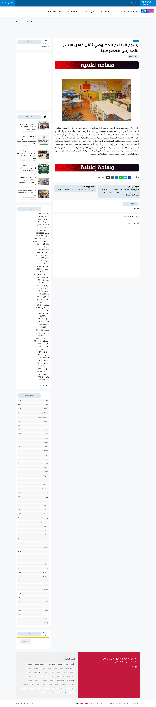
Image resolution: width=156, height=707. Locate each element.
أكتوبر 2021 (45, 369)
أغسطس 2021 (43, 374)
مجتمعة (45, 606)
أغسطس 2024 (43, 275)
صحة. (46, 560)
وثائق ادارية (52, 12)
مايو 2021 (45, 383)
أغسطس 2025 (43, 242)
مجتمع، (45, 597)
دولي (100, 12)
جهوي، (46, 446)
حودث (46, 467)
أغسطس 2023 (43, 308)
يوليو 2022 (45, 344)
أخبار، (46, 404)
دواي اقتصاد (44, 476)
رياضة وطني (44, 522)
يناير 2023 (45, 327)
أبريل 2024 (45, 286)
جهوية (46, 451)
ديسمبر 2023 (44, 297)
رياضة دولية (44, 518)
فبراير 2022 (45, 358)
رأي (47, 497)
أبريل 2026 (45, 219)
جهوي (126, 12)
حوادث (46, 463)
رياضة (106, 12)
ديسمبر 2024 (44, 264)
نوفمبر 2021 (45, 366)
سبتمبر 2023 (44, 305)
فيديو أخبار (45, 585)
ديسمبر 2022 (44, 330)
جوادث (46, 455)
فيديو (46, 581)
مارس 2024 (44, 289)
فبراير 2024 (45, 291)
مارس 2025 (45, 255)
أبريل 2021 (45, 385)
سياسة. (45, 543)
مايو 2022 (45, 350)
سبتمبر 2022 (44, 338)
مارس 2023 (45, 322)
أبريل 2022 (45, 352)
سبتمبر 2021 (44, 372)
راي (47, 501)
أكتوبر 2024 (45, 269)
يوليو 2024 (45, 277)
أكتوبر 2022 (45, 336)
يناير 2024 (45, 294)
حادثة (46, 459)
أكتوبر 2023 (45, 302)
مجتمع (93, 12)
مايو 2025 (45, 250)
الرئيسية (134, 12)
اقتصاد (136, 41)
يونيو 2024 (45, 280)
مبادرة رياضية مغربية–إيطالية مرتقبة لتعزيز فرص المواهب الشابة (27, 193)
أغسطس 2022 (43, 341)
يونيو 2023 (45, 313)
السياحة (45, 421)
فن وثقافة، (44, 577)
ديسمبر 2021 (44, 363)
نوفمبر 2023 (44, 300)
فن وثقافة (84, 12)
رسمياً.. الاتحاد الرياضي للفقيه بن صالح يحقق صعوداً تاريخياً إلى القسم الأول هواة (27, 168)
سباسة (46, 535)
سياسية (45, 547)
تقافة (46, 430)
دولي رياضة (44, 488)
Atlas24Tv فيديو (73, 12)
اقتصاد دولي (44, 413)
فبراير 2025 (45, 258)
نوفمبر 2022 (44, 333)
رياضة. (46, 526)
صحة (46, 551)
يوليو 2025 (45, 244)
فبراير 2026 (45, 225)
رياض (46, 509)
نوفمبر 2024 (44, 266)
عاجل (46, 564)
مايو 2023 (45, 316)
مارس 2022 (45, 355)
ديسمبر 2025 (44, 230)
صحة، (46, 556)
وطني (120, 12)
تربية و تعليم (44, 425)
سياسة (46, 539)
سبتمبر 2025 (44, 239)
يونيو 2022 (45, 347)
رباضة (46, 505)
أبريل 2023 (45, 319)
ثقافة (46, 438)
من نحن (61, 12)
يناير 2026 (45, 228)
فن (47, 568)
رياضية (46, 530)
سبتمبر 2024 (44, 272)
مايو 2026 (45, 217)
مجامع (46, 589)
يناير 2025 (45, 261)
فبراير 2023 (45, 325)
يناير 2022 (45, 361)
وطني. (46, 614)
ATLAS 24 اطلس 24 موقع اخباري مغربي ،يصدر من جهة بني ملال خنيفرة (102, 703)
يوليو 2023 (45, 311)
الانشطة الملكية (43, 417)
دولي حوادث (44, 484)
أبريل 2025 (45, 253)
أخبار (47, 400)
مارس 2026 (45, 222)
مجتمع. (45, 602)
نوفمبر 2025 (44, 233)
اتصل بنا (30, 704)
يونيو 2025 (45, 247)
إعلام (113, 12)
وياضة (46, 623)
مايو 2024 (45, 283)
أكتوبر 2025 (45, 236)
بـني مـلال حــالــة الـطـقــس (78, 28)
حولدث (46, 472)
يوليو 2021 (45, 377)
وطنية (46, 618)
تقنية (46, 434)
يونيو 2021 (45, 380)
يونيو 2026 (45, 214)
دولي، (46, 493)
